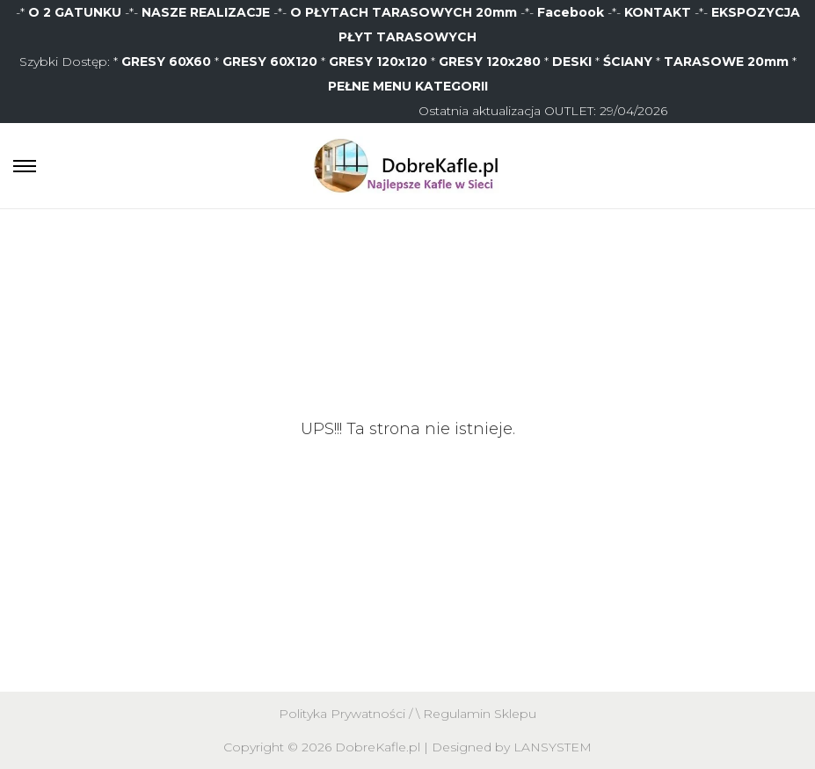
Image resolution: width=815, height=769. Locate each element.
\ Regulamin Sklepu (476, 714)
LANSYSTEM (552, 747)
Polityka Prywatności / (347, 714)
